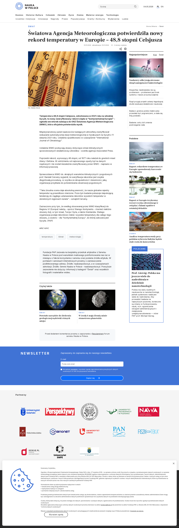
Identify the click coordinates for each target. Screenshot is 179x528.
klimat (60, 237)
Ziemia (80, 15)
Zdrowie (62, 15)
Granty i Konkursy (96, 19)
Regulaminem (98, 334)
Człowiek (50, 15)
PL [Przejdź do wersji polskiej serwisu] (158, 6)
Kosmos (19, 15)
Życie (71, 15)
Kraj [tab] (155, 55)
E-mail (63, 359)
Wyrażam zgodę (56, 514)
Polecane (140, 249)
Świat (31, 26)
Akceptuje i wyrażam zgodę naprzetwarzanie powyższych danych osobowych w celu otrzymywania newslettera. (90, 370)
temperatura (47, 237)
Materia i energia (94, 15)
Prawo (65, 19)
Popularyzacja (78, 19)
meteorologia (75, 237)
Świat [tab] (161, 55)
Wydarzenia (113, 19)
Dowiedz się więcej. (137, 511)
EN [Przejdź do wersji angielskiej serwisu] (162, 6)
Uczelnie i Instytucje (25, 19)
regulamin (74, 369)
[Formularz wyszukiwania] (118, 6)
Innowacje (43, 19)
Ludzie (125, 19)
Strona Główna (151, 26)
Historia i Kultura (34, 15)
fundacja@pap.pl (106, 505)
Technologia (112, 15)
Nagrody (55, 19)
